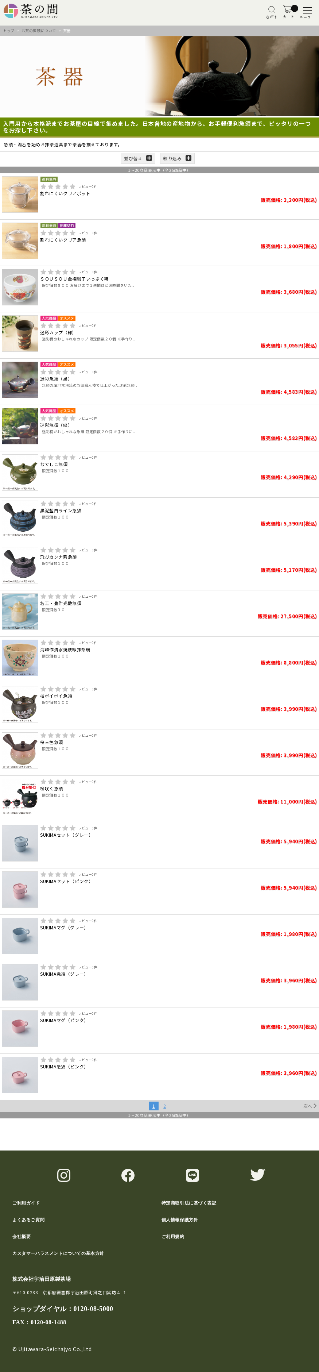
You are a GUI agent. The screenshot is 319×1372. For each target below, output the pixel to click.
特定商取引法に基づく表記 (189, 1203)
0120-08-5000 (93, 1309)
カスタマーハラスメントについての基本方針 (58, 1253)
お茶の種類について (39, 30)
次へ (307, 1106)
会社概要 (21, 1236)
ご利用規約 (173, 1236)
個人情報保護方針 (180, 1219)
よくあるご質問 (28, 1219)
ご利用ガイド (26, 1203)
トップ (9, 30)
